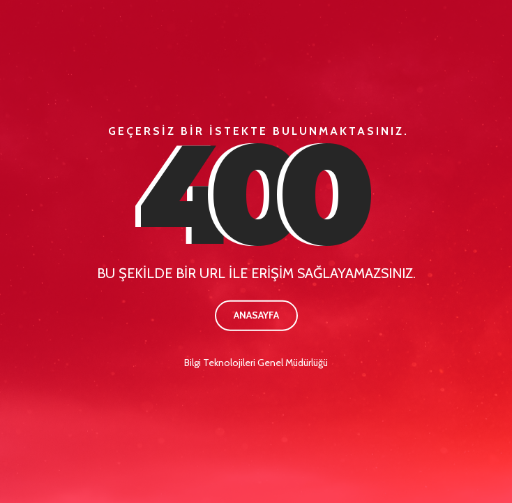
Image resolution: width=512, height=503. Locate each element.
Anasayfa (256, 315)
